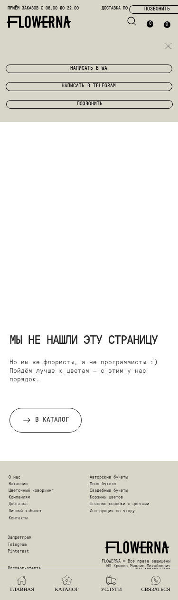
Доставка (18, 504)
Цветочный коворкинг (31, 491)
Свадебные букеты (109, 491)
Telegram (17, 545)
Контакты (18, 518)
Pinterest (18, 551)
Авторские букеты (109, 477)
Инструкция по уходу (112, 511)
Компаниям (19, 497)
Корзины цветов (106, 497)
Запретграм (19, 537)
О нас (14, 477)
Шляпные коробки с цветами (119, 504)
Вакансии (18, 484)
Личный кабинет (25, 511)
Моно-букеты (103, 484)
